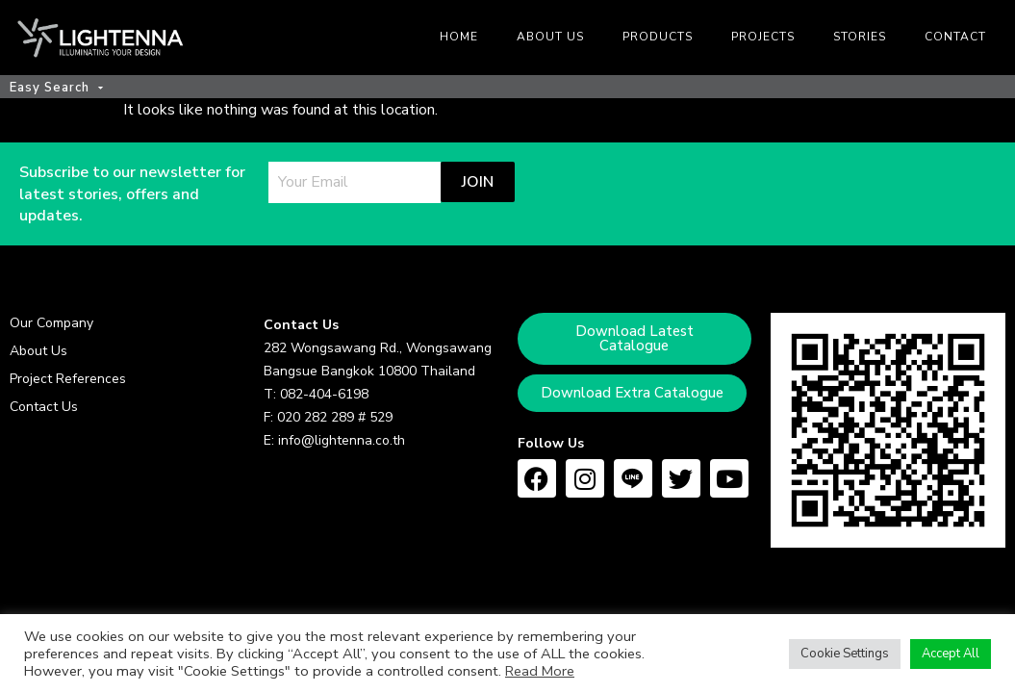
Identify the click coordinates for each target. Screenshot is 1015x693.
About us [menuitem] (550, 36)
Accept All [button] (950, 653)
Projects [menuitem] (763, 36)
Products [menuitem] (657, 36)
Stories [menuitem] (859, 36)
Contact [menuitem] (955, 36)
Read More (539, 670)
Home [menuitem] (459, 36)
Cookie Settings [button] (844, 653)
